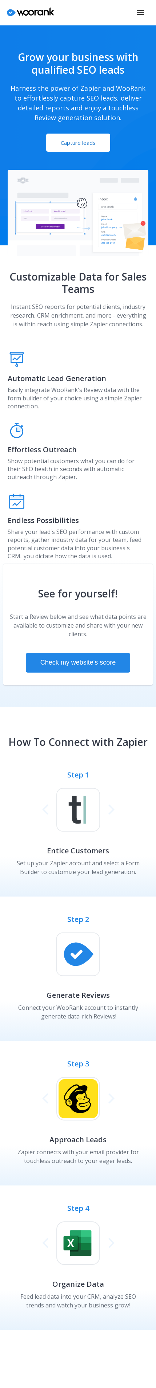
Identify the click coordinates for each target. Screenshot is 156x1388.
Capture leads (78, 142)
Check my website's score (78, 662)
